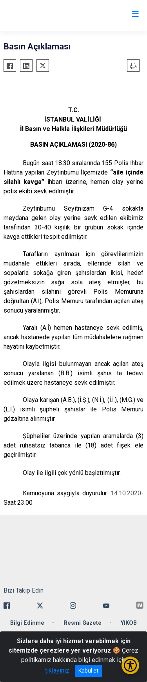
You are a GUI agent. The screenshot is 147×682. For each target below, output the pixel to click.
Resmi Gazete (83, 623)
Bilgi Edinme (27, 623)
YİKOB (129, 623)
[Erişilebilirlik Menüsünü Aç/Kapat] (130, 665)
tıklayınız (57, 670)
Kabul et (88, 670)
